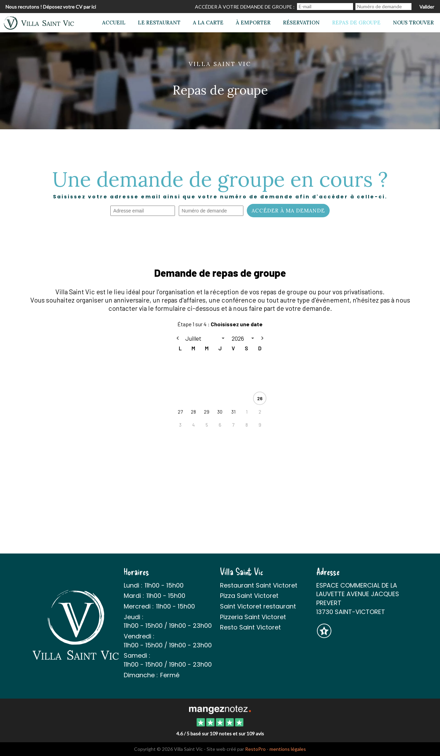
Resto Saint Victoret (250, 627)
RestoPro (255, 749)
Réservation (301, 22)
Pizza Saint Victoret (249, 595)
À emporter (253, 22)
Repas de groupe (356, 22)
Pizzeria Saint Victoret (253, 617)
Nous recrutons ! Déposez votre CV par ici (51, 7)
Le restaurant (159, 22)
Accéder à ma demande (288, 210)
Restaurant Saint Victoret (258, 585)
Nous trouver (413, 22)
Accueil (113, 22)
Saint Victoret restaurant (258, 606)
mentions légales (288, 749)
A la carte (208, 22)
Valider (426, 7)
